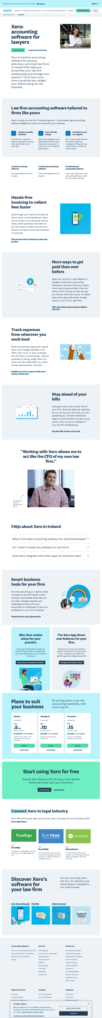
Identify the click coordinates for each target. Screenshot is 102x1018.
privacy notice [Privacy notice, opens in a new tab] (38, 1012)
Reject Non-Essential (73, 1008)
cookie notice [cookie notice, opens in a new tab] (27, 1012)
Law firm (21, 16)
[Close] (88, 1004)
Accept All (73, 1013)
